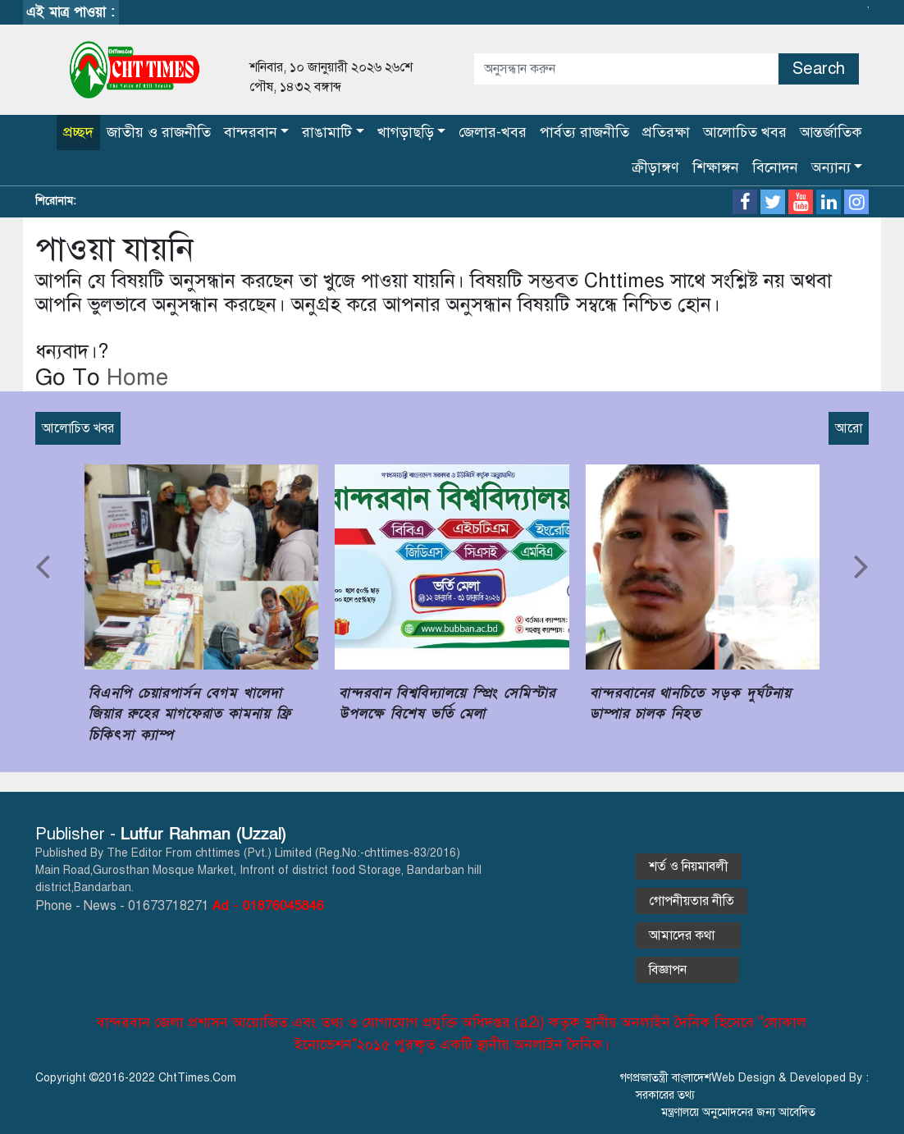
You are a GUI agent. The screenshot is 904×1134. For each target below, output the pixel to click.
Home (134, 377)
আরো (848, 428)
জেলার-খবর (493, 132)
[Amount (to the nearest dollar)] (626, 69)
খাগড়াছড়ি (405, 132)
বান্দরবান (250, 132)
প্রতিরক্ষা (666, 132)
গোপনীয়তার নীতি (691, 901)
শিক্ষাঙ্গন (715, 167)
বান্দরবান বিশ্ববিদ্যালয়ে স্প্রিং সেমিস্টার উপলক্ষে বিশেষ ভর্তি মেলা (447, 704)
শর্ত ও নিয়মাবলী (688, 866)
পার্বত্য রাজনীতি (584, 132)
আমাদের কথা (688, 935)
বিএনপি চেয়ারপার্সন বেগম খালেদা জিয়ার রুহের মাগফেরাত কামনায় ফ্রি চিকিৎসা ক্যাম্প (190, 714)
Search (818, 68)
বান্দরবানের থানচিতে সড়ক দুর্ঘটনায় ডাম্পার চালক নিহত (691, 704)
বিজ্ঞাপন (687, 970)
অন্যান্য (831, 167)
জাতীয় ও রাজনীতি (159, 132)
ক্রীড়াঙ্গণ (655, 167)
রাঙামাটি (327, 132)
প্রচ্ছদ (78, 132)
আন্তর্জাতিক (831, 132)
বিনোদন (775, 167)
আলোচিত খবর (745, 132)
